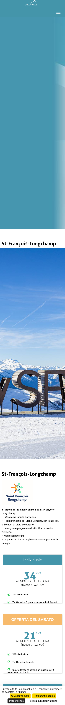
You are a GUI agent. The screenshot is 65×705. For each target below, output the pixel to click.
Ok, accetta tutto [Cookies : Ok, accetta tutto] (20, 695)
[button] (58, 12)
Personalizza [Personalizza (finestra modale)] (16, 700)
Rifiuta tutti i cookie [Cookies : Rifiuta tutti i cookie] (44, 695)
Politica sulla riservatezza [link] (43, 700)
